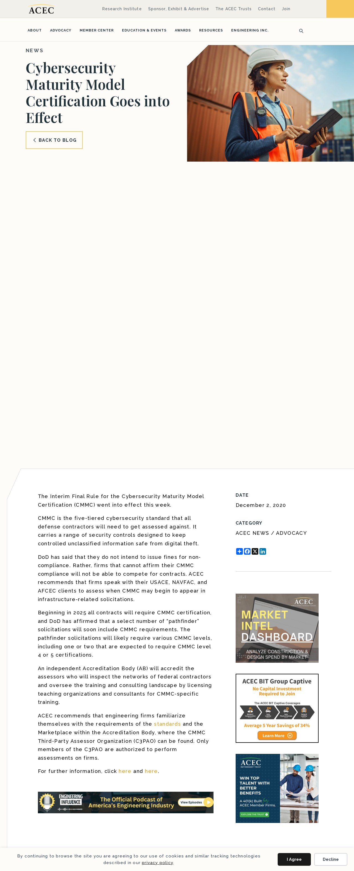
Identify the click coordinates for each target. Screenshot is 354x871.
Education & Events (144, 30)
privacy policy (157, 862)
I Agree (294, 859)
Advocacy (60, 30)
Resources (211, 30)
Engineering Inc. (250, 30)
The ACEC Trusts (233, 9)
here (125, 771)
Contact (266, 9)
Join (286, 9)
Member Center (97, 30)
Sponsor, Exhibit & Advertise (178, 9)
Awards (183, 30)
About (35, 30)
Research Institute (122, 9)
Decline (331, 859)
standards (167, 724)
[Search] (299, 30)
